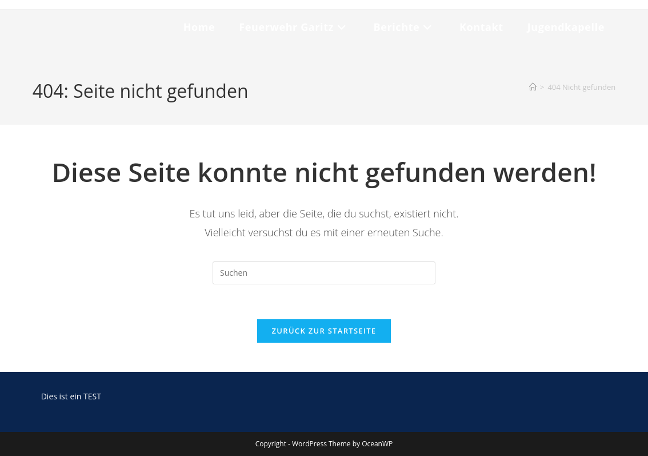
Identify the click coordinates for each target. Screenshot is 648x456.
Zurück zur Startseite (324, 331)
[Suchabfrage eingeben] (324, 272)
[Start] (533, 87)
